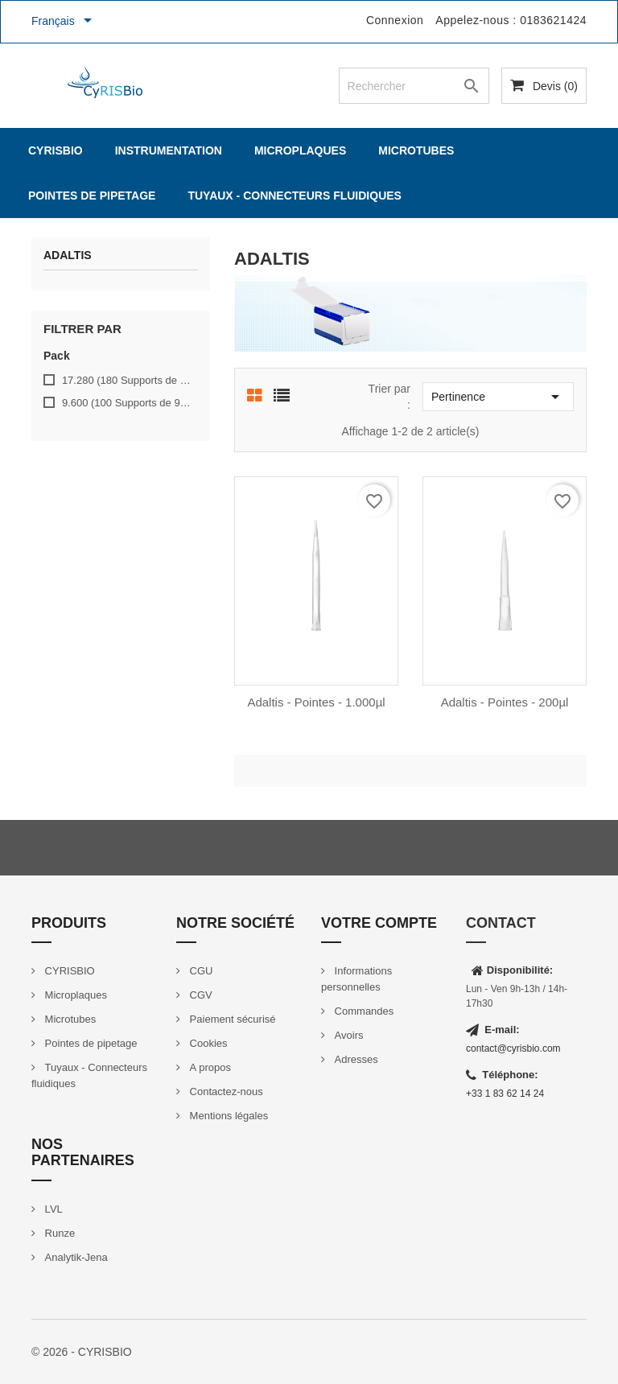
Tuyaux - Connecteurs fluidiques (294, 195)
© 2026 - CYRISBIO (81, 1351)
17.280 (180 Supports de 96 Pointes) (127, 380)
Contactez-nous (225, 1091)
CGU (200, 971)
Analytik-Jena (75, 1257)
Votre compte (379, 923)
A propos (209, 1067)
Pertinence (498, 396)
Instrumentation (168, 150)
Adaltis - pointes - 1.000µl (316, 702)
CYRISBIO (55, 150)
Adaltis (67, 255)
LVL (52, 1209)
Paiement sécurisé (231, 1019)
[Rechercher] (414, 86)
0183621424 (553, 20)
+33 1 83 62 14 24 (505, 1093)
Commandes (362, 1011)
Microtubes (416, 150)
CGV (199, 995)
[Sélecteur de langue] (64, 21)
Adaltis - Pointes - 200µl (505, 702)
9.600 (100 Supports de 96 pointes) (127, 403)
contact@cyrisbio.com (513, 1048)
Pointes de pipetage (91, 195)
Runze (58, 1233)
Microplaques (300, 150)
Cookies (207, 1043)
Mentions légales (227, 1116)
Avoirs (348, 1035)
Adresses (355, 1059)
